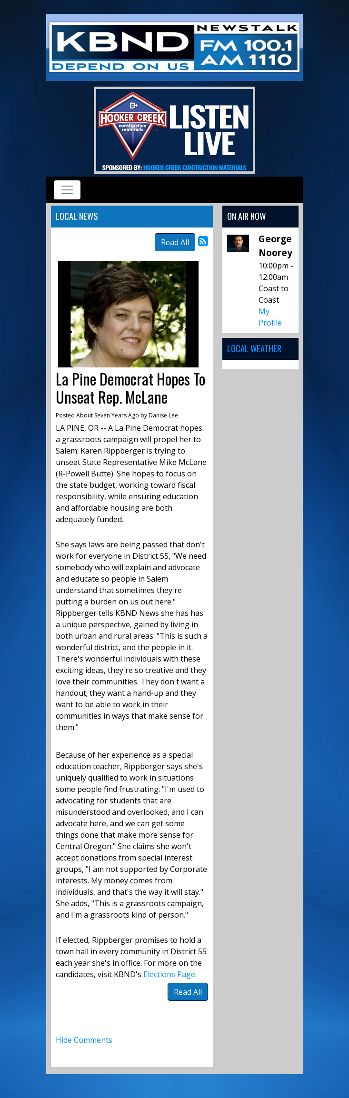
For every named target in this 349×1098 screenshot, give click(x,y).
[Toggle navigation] (67, 189)
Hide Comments (84, 1040)
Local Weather (254, 348)
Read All (175, 242)
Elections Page (169, 974)
